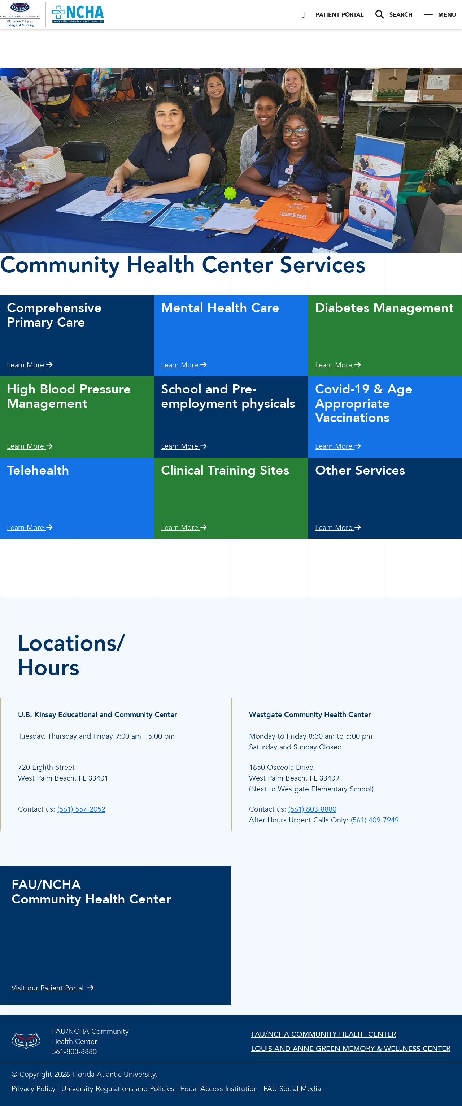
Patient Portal (333, 15)
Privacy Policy (34, 1089)
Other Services (360, 470)
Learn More (30, 365)
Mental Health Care (220, 308)
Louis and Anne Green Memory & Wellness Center (350, 1049)
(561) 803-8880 (312, 809)
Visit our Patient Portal (53, 988)
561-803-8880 (74, 1052)
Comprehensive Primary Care (54, 315)
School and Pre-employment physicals (228, 396)
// (346, 935)
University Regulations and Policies (117, 1089)
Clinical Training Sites (225, 470)
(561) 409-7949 (375, 820)
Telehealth (38, 470)
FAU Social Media (292, 1089)
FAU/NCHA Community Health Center (323, 1034)
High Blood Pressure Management (69, 396)
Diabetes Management (384, 308)
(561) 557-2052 (81, 809)
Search (394, 15)
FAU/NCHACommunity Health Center (91, 892)
